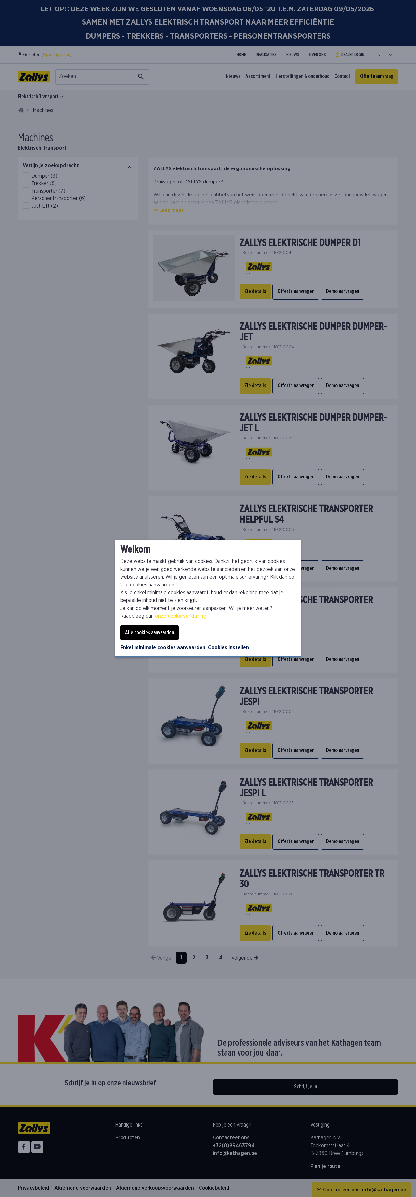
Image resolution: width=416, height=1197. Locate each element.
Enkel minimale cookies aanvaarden (162, 647)
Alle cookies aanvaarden (149, 632)
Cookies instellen (228, 647)
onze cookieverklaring (181, 616)
